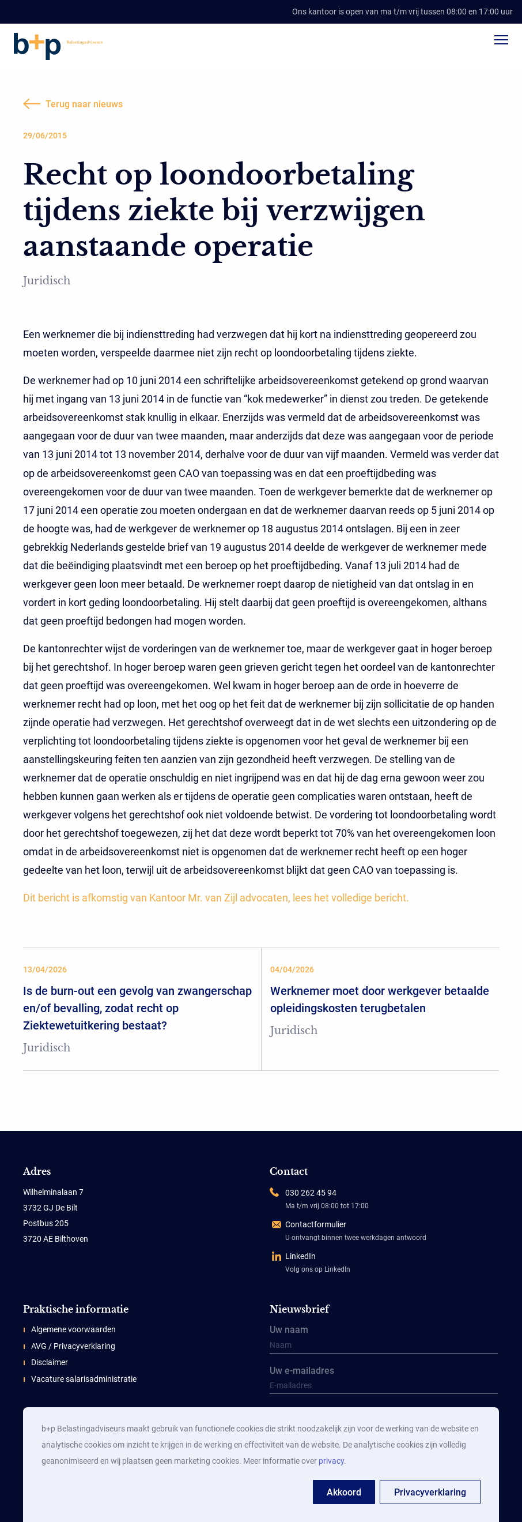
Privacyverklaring (430, 1492)
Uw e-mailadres (384, 1381)
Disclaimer (49, 1362)
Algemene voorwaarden (73, 1329)
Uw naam (384, 1340)
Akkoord (344, 1492)
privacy (331, 1460)
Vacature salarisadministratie (84, 1379)
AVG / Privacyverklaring (73, 1346)
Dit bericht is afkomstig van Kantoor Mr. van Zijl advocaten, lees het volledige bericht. (216, 898)
